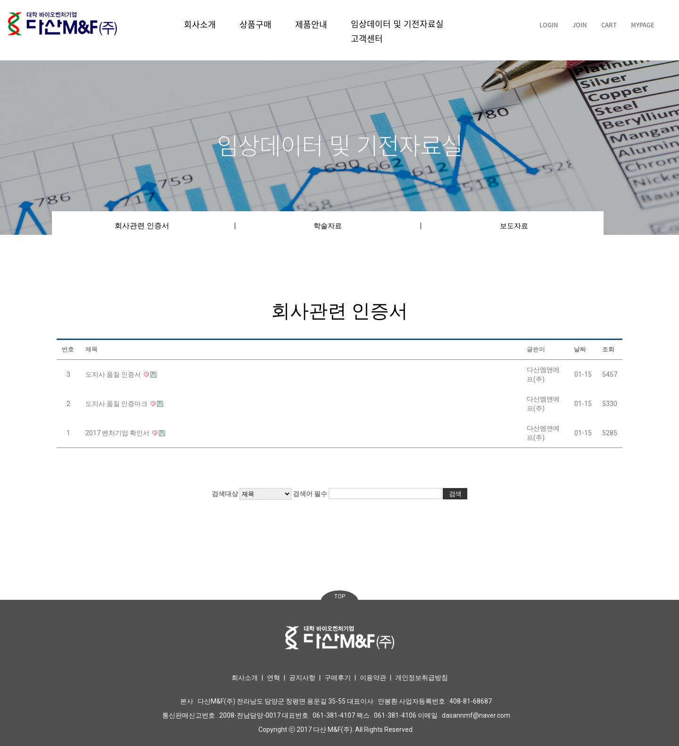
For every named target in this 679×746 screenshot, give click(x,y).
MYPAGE (642, 24)
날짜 (580, 349)
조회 (608, 349)
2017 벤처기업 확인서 (118, 433)
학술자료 (328, 225)
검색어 (310, 493)
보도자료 (514, 225)
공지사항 (302, 677)
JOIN (579, 24)
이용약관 (373, 677)
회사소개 (200, 24)
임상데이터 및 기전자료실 (397, 23)
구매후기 (337, 677)
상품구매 (256, 24)
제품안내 (311, 24)
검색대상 (225, 493)
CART (609, 24)
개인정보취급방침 (421, 677)
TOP (339, 596)
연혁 (273, 677)
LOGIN (548, 24)
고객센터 (367, 38)
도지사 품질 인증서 (113, 374)
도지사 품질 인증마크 (117, 403)
